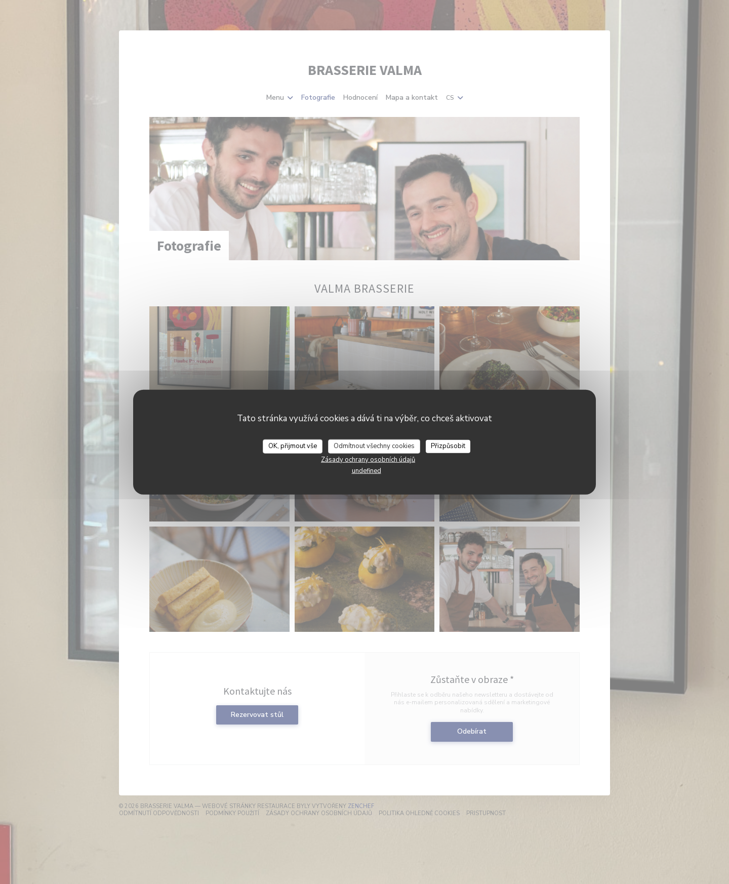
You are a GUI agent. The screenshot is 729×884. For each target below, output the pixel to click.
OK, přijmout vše (292, 446)
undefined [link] (366, 470)
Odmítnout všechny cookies (374, 446)
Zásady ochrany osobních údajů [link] (368, 459)
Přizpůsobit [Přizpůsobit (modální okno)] (448, 446)
